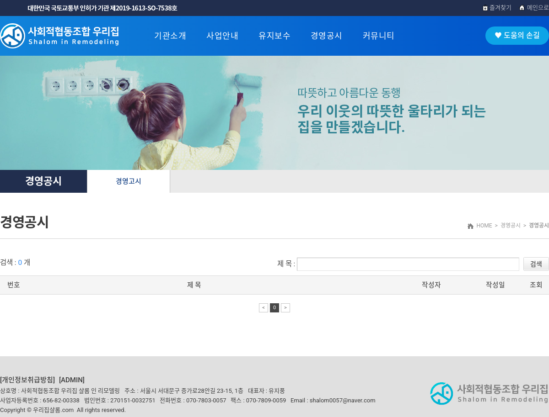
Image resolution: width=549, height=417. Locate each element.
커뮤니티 (379, 36)
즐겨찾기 (496, 7)
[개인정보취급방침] (27, 380)
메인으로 (533, 7)
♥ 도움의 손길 (517, 35)
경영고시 (128, 181)
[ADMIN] (72, 380)
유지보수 (274, 36)
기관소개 (170, 36)
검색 (536, 264)
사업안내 (222, 36)
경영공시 (327, 36)
